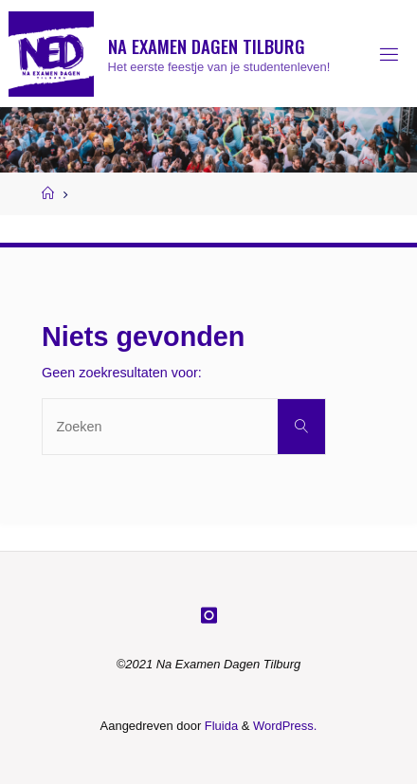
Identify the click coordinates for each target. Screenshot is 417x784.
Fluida (219, 726)
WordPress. (285, 726)
